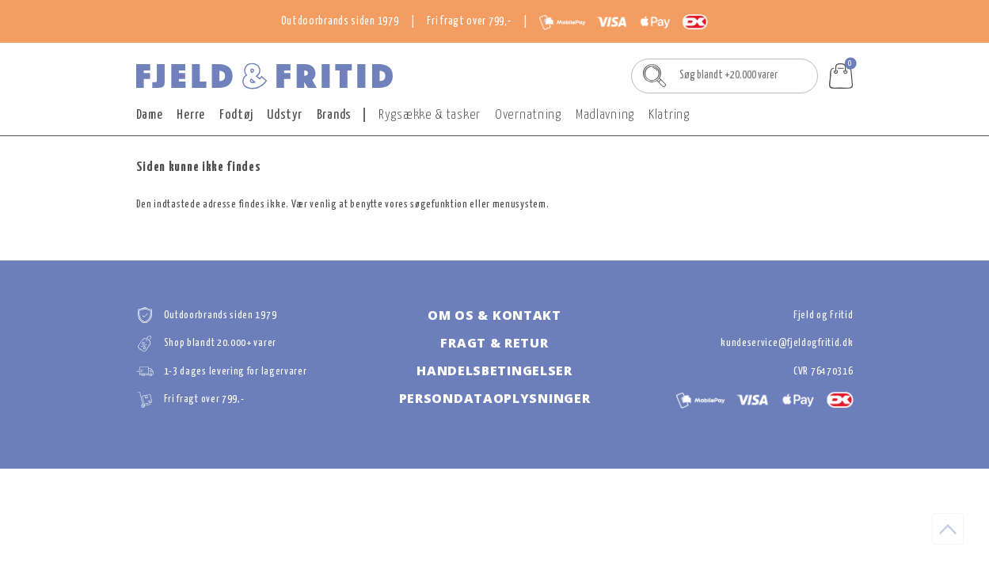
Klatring (669, 115)
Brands (334, 115)
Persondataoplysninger (495, 398)
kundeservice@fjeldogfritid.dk (787, 343)
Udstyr (284, 115)
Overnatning (528, 115)
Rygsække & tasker (429, 115)
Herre (191, 115)
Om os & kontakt (494, 315)
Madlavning (605, 115)
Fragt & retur (494, 343)
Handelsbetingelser (494, 370)
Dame (149, 115)
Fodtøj (236, 115)
